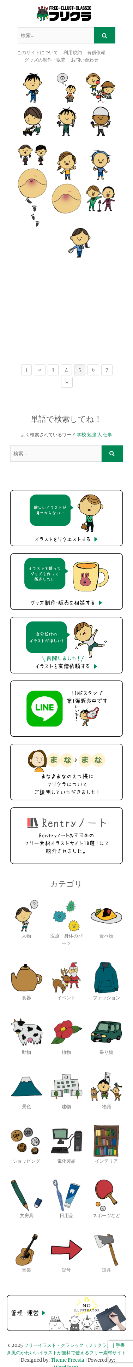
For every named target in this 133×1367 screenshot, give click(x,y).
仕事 (107, 419)
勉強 (91, 419)
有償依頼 (96, 52)
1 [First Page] (26, 355)
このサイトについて (37, 52)
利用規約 (73, 52)
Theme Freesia (67, 1345)
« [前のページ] (39, 355)
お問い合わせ (84, 60)
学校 (81, 419)
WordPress (66, 1353)
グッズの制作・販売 (45, 60)
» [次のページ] (66, 367)
